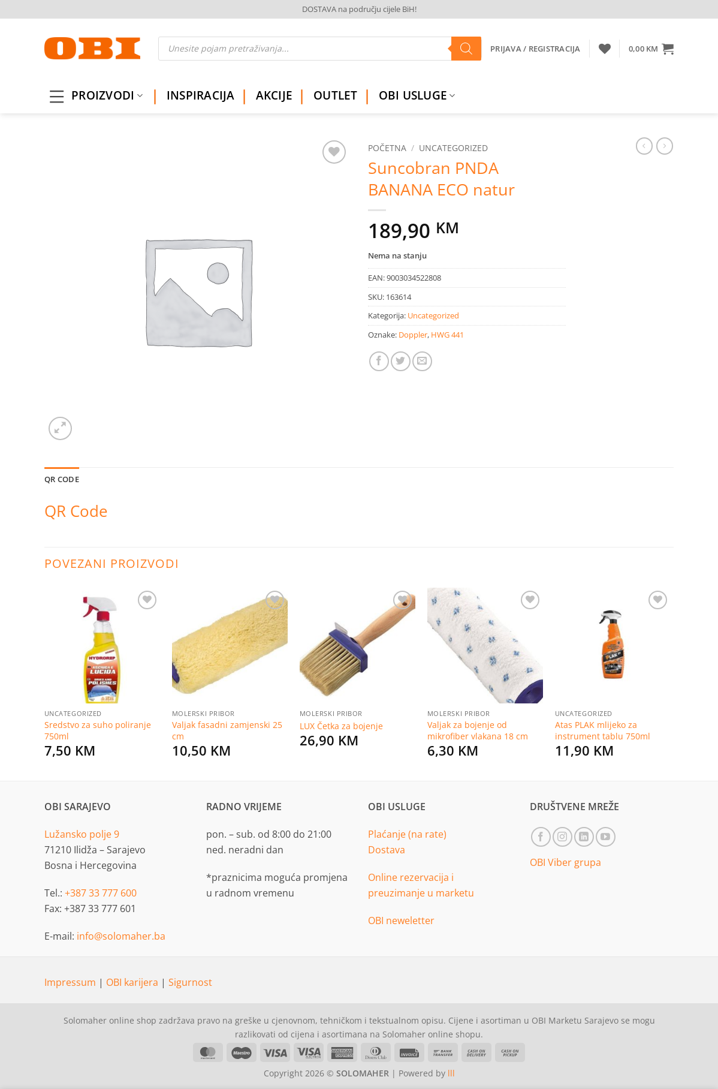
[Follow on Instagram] (562, 837)
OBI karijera (133, 982)
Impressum (71, 982)
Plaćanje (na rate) (407, 834)
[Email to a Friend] (422, 361)
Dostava (386, 849)
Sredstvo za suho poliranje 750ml (97, 731)
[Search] (466, 49)
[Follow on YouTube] (606, 837)
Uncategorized (453, 148)
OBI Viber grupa (565, 862)
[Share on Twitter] (401, 361)
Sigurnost (190, 982)
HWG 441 (447, 334)
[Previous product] (664, 145)
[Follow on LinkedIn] (584, 837)
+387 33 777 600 (101, 893)
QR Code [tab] (61, 479)
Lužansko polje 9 (81, 834)
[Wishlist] (605, 48)
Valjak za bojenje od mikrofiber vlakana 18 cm (477, 731)
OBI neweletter (401, 920)
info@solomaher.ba (121, 936)
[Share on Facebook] (379, 361)
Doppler (413, 334)
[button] (651, 48)
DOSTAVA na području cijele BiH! (359, 9)
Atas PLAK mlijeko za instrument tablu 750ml (602, 731)
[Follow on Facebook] (541, 837)
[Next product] (644, 145)
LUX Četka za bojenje (341, 726)
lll (451, 1073)
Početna (387, 148)
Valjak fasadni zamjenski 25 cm (227, 731)
